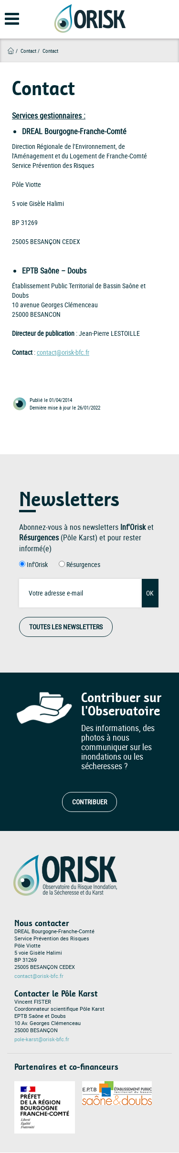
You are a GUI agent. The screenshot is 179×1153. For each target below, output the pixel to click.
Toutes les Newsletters (66, 626)
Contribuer (89, 801)
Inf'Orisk (37, 564)
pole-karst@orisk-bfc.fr (41, 1039)
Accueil (10, 50)
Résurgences (83, 564)
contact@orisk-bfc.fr (63, 352)
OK (150, 592)
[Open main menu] (5, 22)
